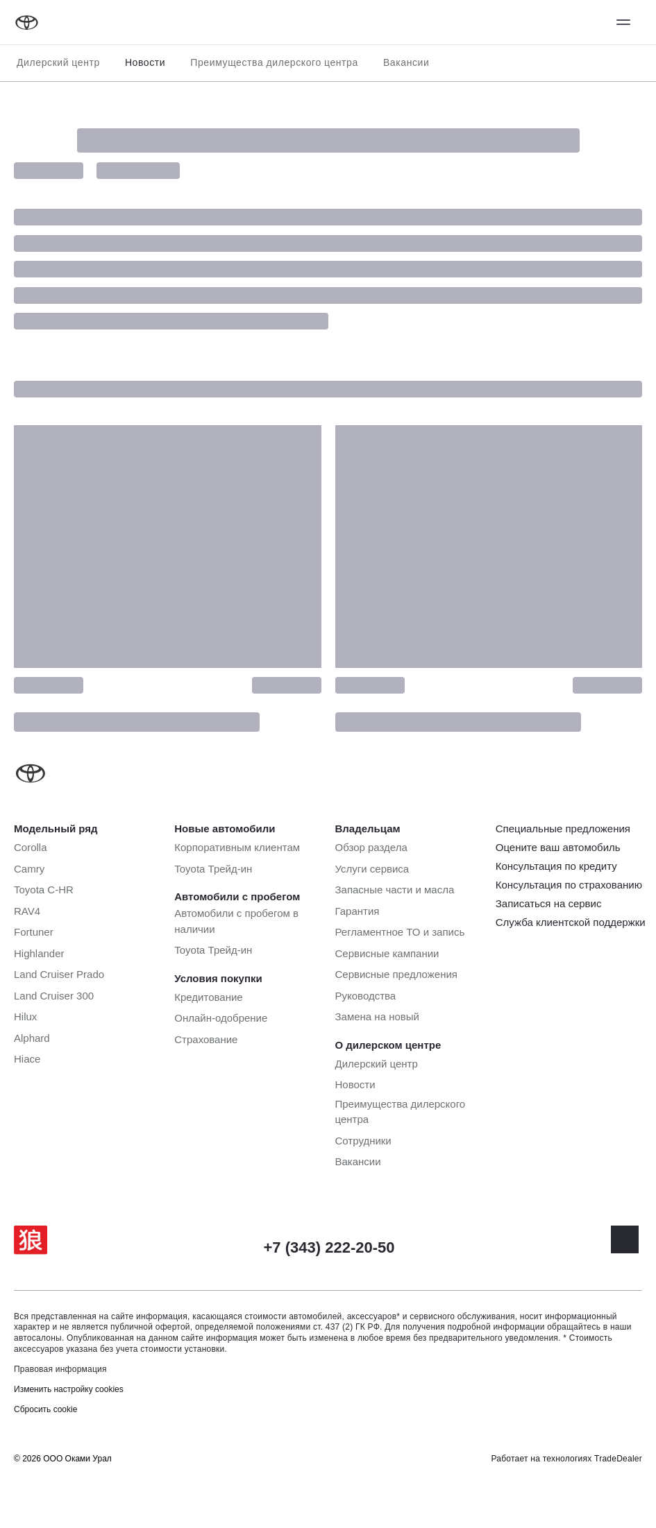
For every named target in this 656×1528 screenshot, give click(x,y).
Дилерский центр (58, 62)
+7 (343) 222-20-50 (329, 1247)
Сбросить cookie (45, 1409)
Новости (145, 62)
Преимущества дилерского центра (274, 62)
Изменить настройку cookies (69, 1389)
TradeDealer (618, 1458)
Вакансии (406, 62)
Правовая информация (60, 1369)
